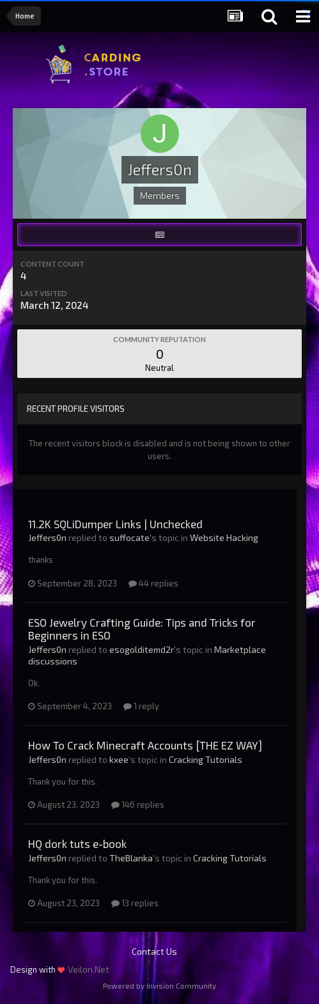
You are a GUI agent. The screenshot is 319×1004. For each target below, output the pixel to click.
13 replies (135, 903)
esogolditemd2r (141, 649)
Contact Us (154, 951)
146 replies (137, 804)
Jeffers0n (47, 537)
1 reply (141, 706)
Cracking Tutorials (205, 759)
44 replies (153, 583)
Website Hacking (224, 537)
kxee (118, 759)
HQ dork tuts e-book (77, 843)
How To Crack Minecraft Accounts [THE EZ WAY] (145, 745)
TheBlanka (131, 857)
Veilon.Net (88, 969)
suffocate (129, 537)
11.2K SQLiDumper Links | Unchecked (115, 523)
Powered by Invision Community (159, 985)
